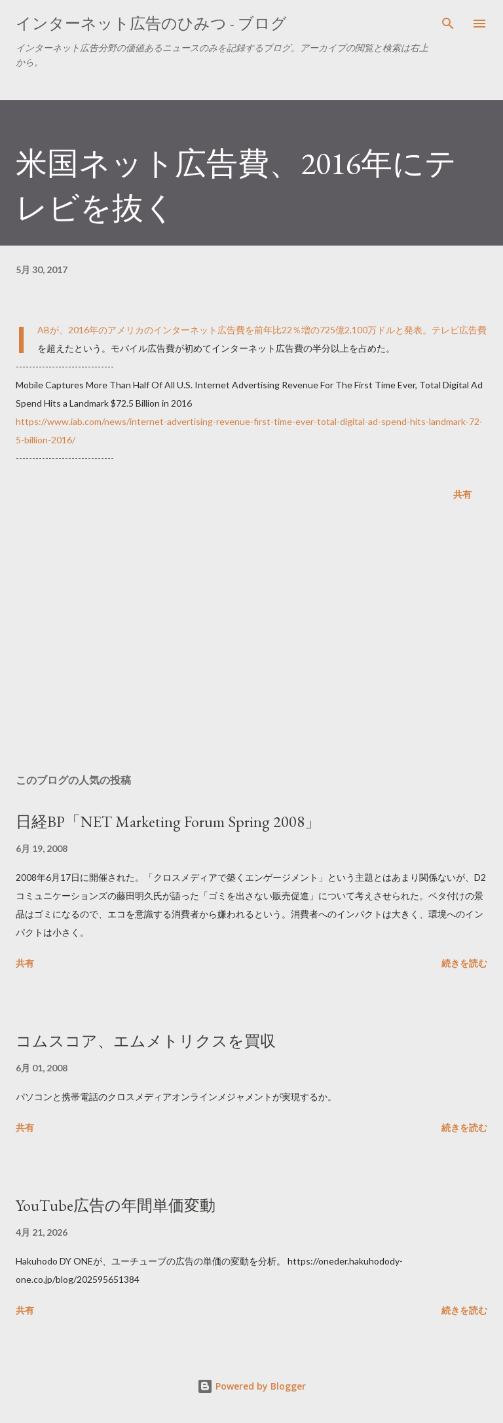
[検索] (448, 23)
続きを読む (464, 963)
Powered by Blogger (251, 1386)
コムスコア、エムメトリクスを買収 (146, 1041)
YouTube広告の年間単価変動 (115, 1205)
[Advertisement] (251, 639)
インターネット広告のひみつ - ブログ (151, 23)
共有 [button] (462, 494)
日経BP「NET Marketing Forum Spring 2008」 (168, 821)
